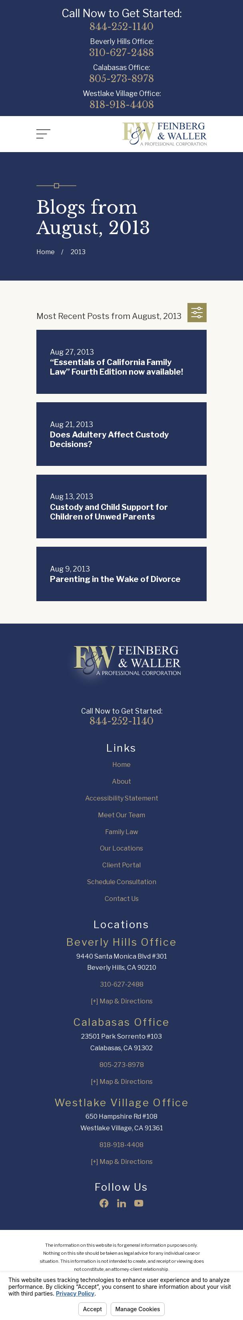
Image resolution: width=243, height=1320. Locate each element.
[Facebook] (104, 1203)
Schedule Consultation (121, 882)
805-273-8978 (121, 79)
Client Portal (121, 865)
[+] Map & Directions (122, 1001)
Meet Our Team (121, 815)
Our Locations (121, 848)
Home (121, 764)
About (121, 781)
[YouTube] (138, 1203)
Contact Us (122, 899)
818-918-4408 (122, 105)
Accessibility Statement (121, 798)
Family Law (121, 832)
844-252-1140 (121, 27)
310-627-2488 (121, 53)
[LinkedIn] (121, 1203)
